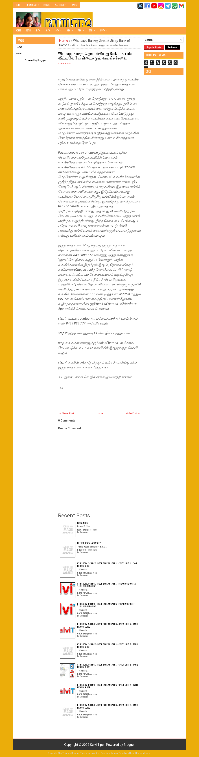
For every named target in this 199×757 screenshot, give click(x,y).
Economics (82, 522)
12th (28, 30)
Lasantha (95, 753)
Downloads (33, 4)
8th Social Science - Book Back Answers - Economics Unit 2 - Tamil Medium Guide (107, 585)
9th (59, 29)
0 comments (64, 63)
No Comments (82, 532)
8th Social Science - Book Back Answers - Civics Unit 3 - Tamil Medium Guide (107, 706)
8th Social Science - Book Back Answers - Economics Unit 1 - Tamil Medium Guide (106, 605)
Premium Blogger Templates (115, 753)
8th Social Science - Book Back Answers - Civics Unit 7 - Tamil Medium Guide (107, 625)
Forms (46, 4)
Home (18, 4)
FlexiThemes (64, 753)
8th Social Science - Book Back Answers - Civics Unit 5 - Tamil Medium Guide (107, 666)
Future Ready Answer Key (89, 543)
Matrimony (60, 4)
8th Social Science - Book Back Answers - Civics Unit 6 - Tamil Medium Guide (107, 645)
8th (71, 29)
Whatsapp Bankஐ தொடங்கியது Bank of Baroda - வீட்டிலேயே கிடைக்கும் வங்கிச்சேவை (96, 55)
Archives (172, 47)
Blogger (42, 60)
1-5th (105, 29)
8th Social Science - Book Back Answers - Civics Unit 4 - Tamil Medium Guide (107, 686)
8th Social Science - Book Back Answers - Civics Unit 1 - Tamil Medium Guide (107, 564)
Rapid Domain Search (140, 753)
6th (93, 29)
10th (47, 30)
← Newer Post (66, 413)
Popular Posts (154, 47)
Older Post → (133, 413)
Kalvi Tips (97, 745)
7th (82, 29)
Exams (75, 4)
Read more (92, 529)
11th (38, 30)
